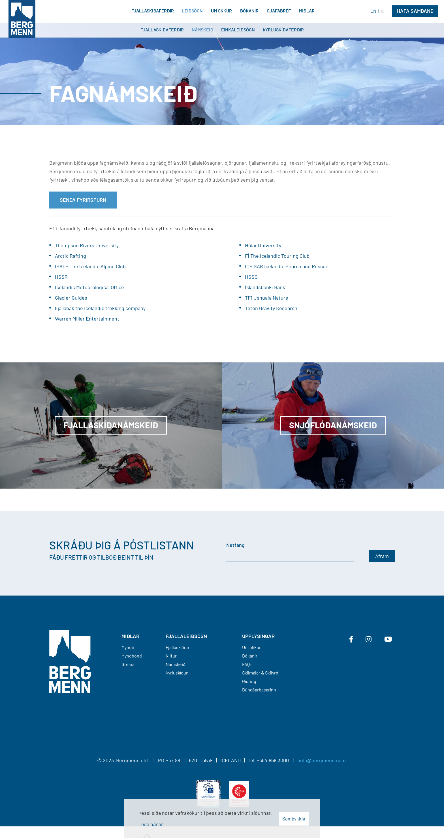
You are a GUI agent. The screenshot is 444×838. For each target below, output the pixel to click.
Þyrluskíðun (177, 672)
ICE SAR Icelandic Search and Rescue (286, 266)
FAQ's (247, 664)
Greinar (128, 664)
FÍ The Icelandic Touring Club (277, 256)
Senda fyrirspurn (83, 200)
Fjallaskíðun (177, 647)
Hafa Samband (415, 11)
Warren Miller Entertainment (87, 318)
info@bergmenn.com (322, 760)
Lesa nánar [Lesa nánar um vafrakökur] (150, 824)
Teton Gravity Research (271, 308)
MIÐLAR (130, 636)
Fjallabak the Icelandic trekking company (100, 308)
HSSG (251, 277)
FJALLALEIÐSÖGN (186, 636)
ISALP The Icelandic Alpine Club (90, 266)
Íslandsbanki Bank (265, 287)
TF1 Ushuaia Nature (266, 298)
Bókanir (249, 655)
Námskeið (175, 664)
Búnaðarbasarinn (259, 689)
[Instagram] (368, 639)
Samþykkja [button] (293, 818)
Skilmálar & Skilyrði (260, 672)
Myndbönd (131, 655)
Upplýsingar (258, 636)
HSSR (61, 277)
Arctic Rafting (70, 256)
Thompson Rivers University (87, 245)
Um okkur (251, 647)
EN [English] (373, 11)
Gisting (249, 681)
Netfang (235, 545)
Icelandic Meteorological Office (89, 287)
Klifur (171, 655)
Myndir (128, 647)
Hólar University (263, 245)
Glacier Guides (71, 298)
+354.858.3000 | (278, 760)
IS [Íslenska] (383, 11)
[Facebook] (351, 639)
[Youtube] (388, 639)
